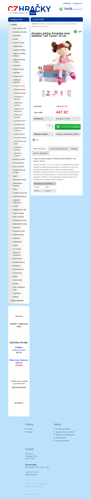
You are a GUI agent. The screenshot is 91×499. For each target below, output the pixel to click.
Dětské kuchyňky (20, 89)
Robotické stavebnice (17, 253)
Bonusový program (62, 441)
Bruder (15, 39)
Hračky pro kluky (19, 159)
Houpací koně (18, 76)
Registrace (78, 3)
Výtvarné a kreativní (18, 154)
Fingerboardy (18, 46)
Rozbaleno (17, 293)
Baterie (15, 297)
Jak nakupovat (61, 438)
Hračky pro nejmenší (17, 81)
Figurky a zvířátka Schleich (19, 54)
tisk (35, 484)
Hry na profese (18, 163)
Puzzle (15, 245)
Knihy (15, 189)
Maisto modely (18, 213)
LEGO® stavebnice (20, 196)
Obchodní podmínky (19, 387)
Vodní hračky (17, 280)
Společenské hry (19, 262)
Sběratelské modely (20, 224)
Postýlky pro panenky (18, 148)
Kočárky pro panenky (18, 116)
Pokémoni (16, 238)
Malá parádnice (19, 134)
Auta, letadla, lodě (19, 28)
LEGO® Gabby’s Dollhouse (19, 129)
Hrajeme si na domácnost (19, 110)
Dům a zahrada (17, 300)
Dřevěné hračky (18, 43)
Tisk (36, 140)
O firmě (29, 429)
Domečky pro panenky (18, 98)
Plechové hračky (19, 231)
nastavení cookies (37, 486)
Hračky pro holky (19, 86)
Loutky (15, 206)
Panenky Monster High (20, 142)
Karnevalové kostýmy (17, 184)
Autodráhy (17, 35)
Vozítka (15, 284)
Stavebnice (17, 266)
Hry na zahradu (18, 166)
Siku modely (17, 259)
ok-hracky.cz (18, 403)
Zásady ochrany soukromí (65, 432)
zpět (80, 31)
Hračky (14, 25)
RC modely (17, 249)
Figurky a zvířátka (19, 50)
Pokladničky (17, 242)
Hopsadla (16, 73)
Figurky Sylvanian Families (19, 60)
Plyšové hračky (18, 235)
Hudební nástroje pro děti (19, 171)
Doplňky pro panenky (18, 104)
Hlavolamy (17, 65)
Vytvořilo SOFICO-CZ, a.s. (32, 494)
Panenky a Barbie (20, 138)
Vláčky (15, 276)
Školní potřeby (18, 269)
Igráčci (15, 176)
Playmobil (16, 227)
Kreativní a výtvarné (20, 193)
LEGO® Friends (19, 124)
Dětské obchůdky (20, 93)
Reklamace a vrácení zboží (65, 435)
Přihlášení (67, 3)
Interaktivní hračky (19, 180)
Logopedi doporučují (17, 201)
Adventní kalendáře (20, 32)
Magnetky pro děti (19, 210)
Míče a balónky (18, 217)
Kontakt (29, 432)
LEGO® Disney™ (20, 121)
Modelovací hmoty (20, 220)
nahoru (28, 484)
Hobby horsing (18, 69)
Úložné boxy (17, 273)
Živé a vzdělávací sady (19, 288)
